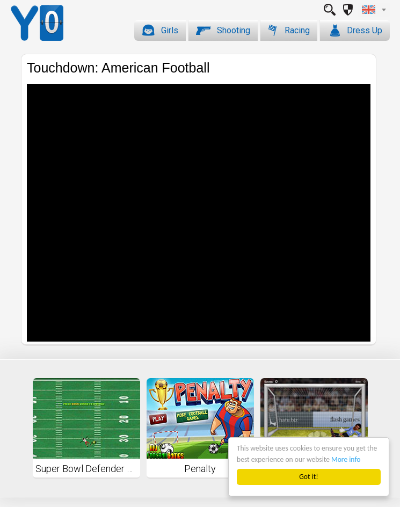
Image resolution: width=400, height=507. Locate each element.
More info (345, 459)
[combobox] (374, 9)
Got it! (308, 476)
